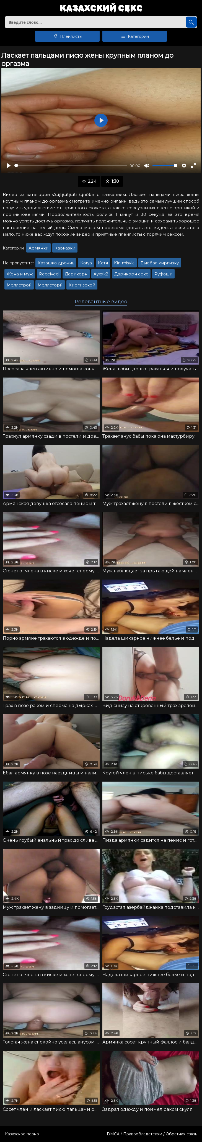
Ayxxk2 (101, 274)
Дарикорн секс (131, 274)
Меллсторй (50, 285)
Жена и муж (20, 274)
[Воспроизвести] (8, 165)
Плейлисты (67, 36)
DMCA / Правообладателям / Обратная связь (152, 1134)
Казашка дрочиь (56, 262)
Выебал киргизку (160, 262)
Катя (103, 262)
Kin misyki (124, 262)
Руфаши (163, 274)
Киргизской (82, 285)
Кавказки (65, 248)
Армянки (38, 248)
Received (49, 274)
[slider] (70, 165)
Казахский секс (101, 8)
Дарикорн (76, 274)
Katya (86, 262)
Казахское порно (22, 1134)
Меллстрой (19, 285)
